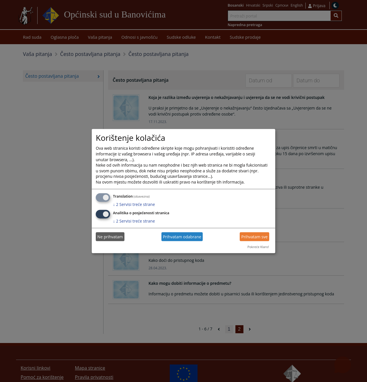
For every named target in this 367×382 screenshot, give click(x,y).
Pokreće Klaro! (258, 247)
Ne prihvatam (110, 236)
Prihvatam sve (254, 236)
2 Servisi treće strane (134, 204)
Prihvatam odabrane (182, 236)
